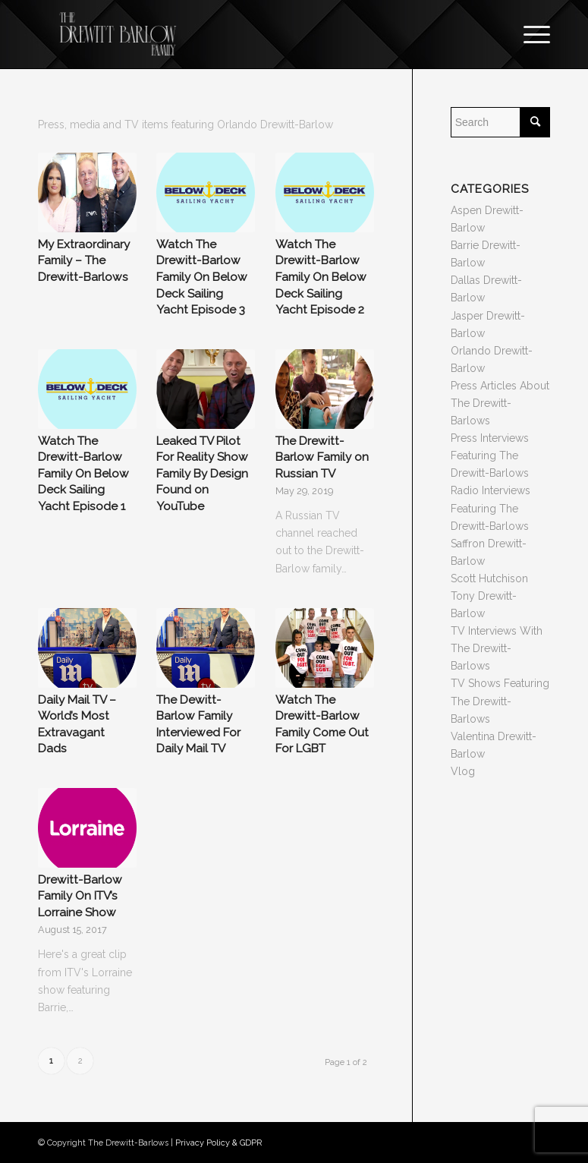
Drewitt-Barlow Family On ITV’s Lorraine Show (80, 896)
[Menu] (529, 34)
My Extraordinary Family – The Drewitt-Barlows (84, 261)
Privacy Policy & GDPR (218, 1143)
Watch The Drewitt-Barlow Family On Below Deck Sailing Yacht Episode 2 (320, 277)
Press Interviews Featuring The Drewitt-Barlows (490, 455)
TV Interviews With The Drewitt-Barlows (496, 648)
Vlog (463, 771)
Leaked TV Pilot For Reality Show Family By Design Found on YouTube (202, 473)
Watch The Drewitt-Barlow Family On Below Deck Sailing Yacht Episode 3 (201, 277)
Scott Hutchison (489, 578)
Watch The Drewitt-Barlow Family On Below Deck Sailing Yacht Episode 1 (83, 473)
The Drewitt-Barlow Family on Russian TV (322, 457)
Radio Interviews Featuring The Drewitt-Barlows (490, 507)
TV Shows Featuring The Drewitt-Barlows (500, 700)
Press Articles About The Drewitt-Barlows (500, 403)
